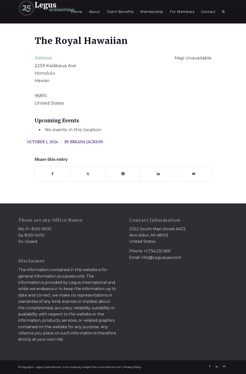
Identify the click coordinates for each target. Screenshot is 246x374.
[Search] (223, 11)
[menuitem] (77, 11)
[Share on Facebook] (52, 173)
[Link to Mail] (224, 366)
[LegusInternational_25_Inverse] (47, 11)
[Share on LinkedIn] (158, 173)
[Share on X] (87, 173)
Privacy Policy (132, 367)
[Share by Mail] (193, 173)
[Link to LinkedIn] (217, 366)
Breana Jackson (86, 142)
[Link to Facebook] (209, 366)
